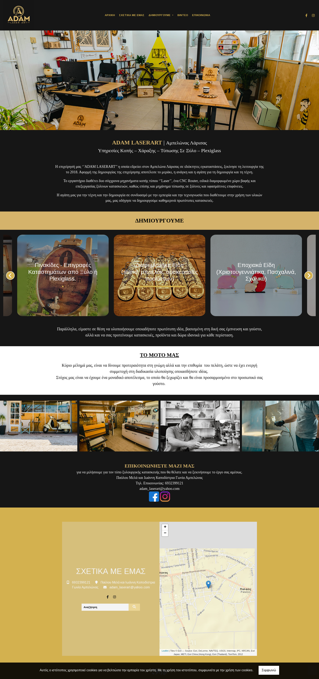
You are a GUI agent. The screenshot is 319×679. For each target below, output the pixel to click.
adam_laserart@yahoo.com (129, 587)
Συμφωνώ (269, 670)
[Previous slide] (10, 275)
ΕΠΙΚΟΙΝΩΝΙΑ (201, 15)
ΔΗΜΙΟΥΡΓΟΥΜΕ (160, 15)
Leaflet (165, 651)
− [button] (165, 533)
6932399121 (81, 582)
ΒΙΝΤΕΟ (182, 15)
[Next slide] (308, 275)
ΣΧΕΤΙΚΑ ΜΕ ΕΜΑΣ (131, 15)
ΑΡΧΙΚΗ (110, 15)
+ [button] (165, 527)
